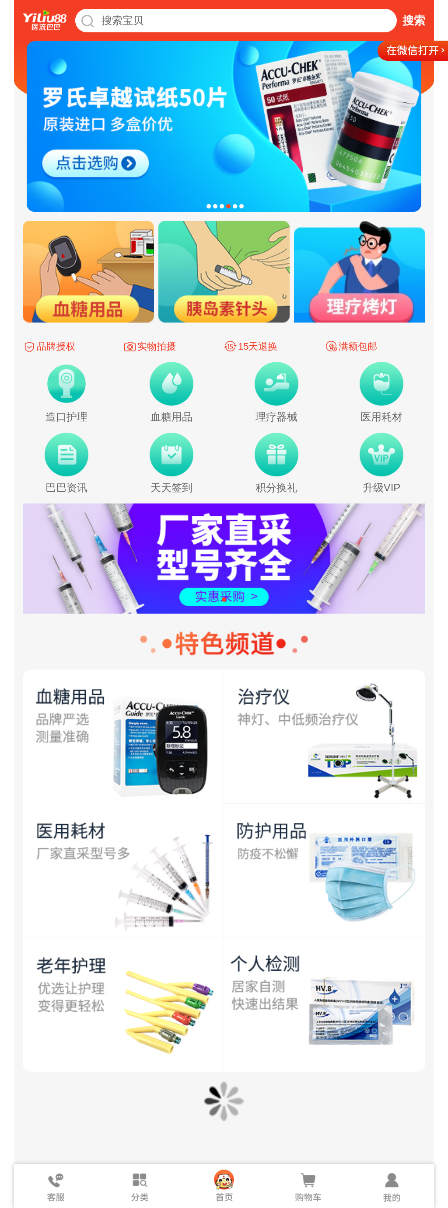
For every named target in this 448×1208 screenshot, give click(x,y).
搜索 (413, 20)
